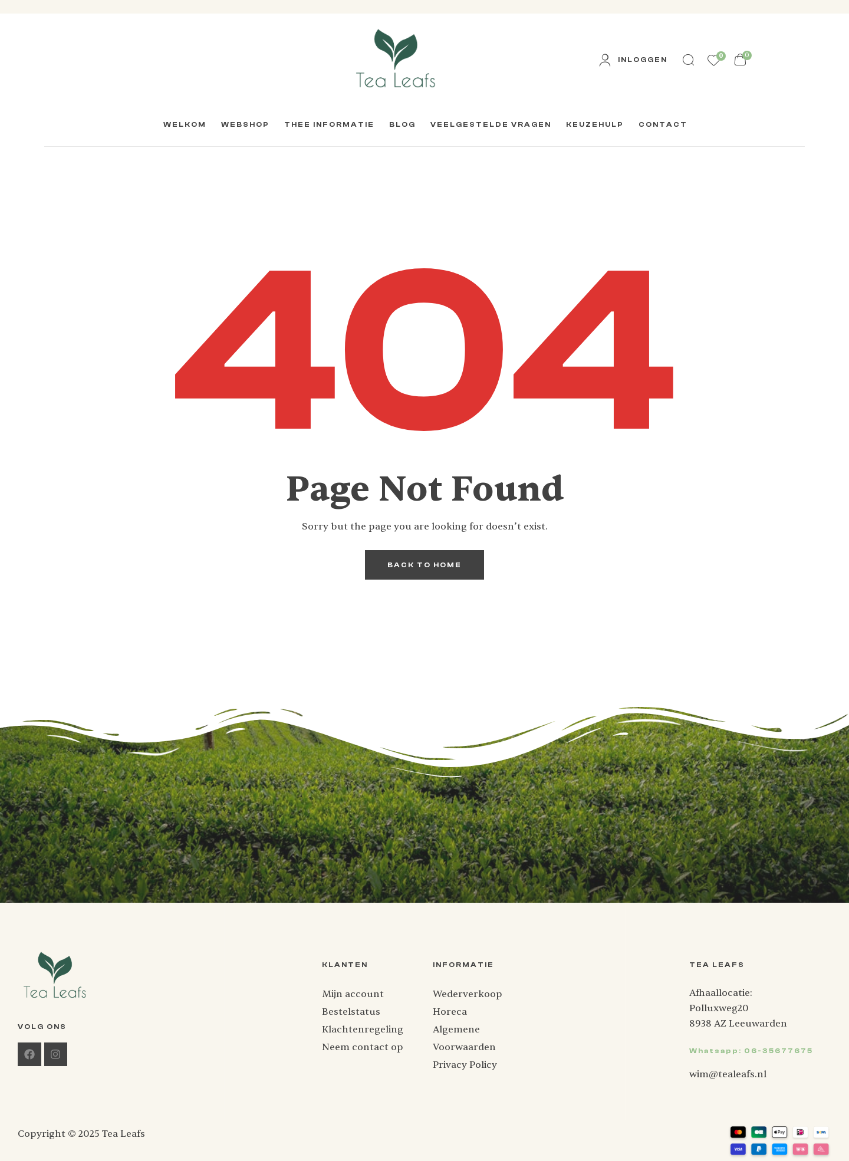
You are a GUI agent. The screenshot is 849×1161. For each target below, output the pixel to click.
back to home (424, 565)
